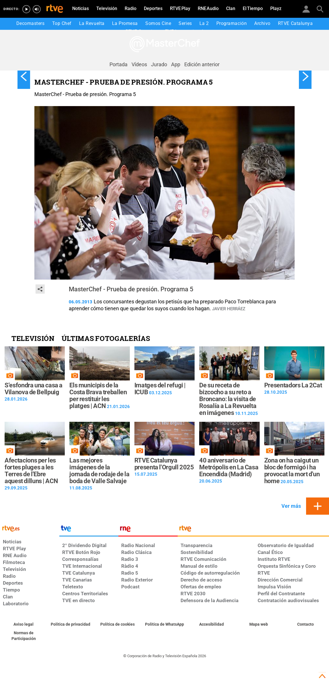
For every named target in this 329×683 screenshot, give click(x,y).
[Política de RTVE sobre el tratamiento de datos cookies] (117, 624)
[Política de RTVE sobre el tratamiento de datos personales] (70, 624)
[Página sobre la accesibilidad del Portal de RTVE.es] (211, 624)
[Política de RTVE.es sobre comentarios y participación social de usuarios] (23, 636)
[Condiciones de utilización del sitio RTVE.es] (23, 624)
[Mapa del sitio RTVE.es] (258, 624)
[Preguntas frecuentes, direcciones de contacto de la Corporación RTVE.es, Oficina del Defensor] (305, 624)
